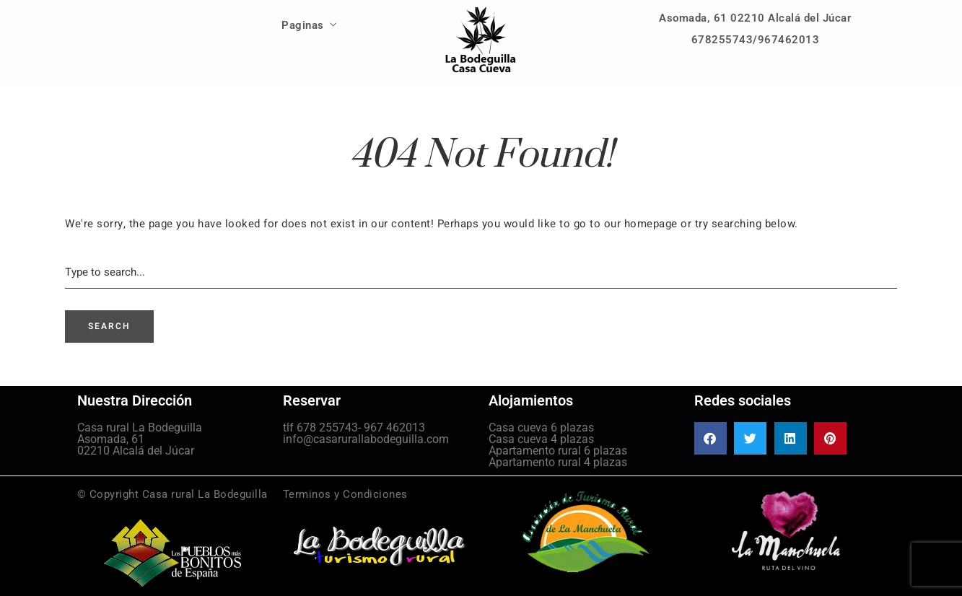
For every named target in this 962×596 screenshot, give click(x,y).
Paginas (302, 25)
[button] (710, 438)
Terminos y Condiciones (345, 494)
